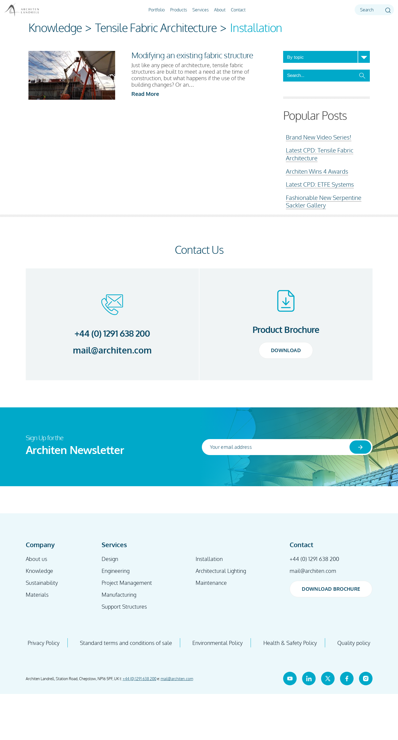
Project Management (127, 582)
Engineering (116, 570)
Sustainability (42, 582)
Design (110, 558)
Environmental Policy (217, 642)
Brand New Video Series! (318, 137)
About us (36, 558)
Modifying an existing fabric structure (192, 55)
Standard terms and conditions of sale (126, 642)
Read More (145, 93)
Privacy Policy (44, 642)
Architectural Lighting (221, 570)
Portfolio (156, 9)
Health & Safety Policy (290, 642)
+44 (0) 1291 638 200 (112, 333)
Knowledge (55, 27)
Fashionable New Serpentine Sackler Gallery (323, 201)
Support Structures (124, 606)
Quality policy (353, 642)
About (219, 9)
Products (178, 9)
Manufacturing (119, 594)
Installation (209, 558)
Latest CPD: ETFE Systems (320, 184)
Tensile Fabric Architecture (156, 27)
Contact (238, 9)
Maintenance (211, 582)
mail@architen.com (112, 350)
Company (40, 544)
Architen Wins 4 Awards (317, 171)
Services (200, 9)
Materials (37, 594)
